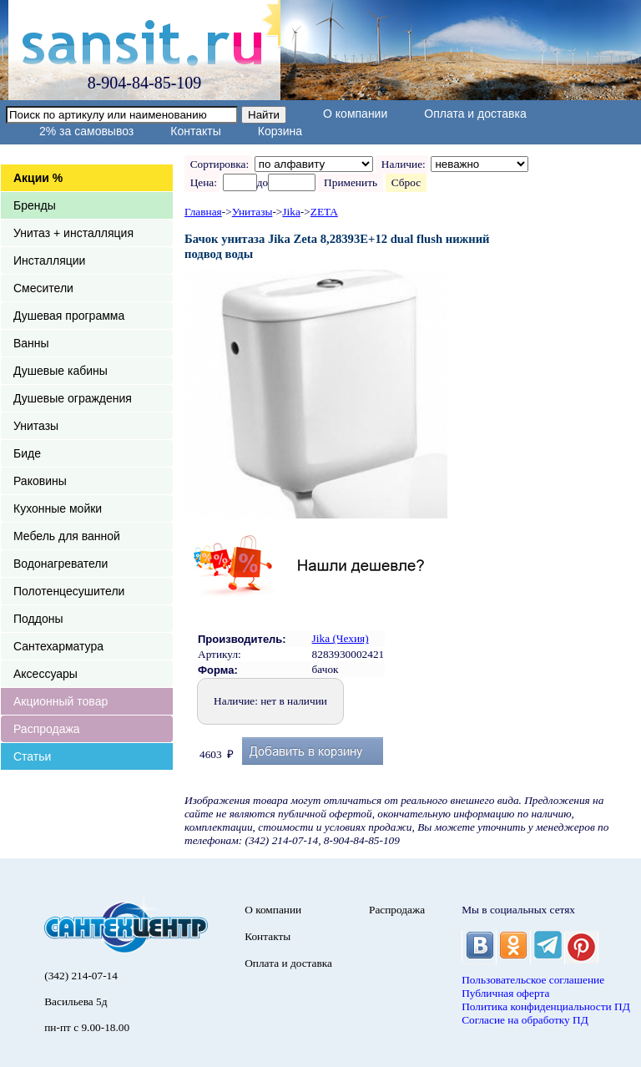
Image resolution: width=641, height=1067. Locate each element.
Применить (350, 182)
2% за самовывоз (86, 131)
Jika (291, 211)
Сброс (406, 182)
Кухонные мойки (57, 508)
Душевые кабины (60, 370)
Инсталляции (49, 260)
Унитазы (35, 425)
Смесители (43, 288)
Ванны (31, 343)
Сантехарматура (58, 646)
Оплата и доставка (475, 113)
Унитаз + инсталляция (73, 233)
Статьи (32, 756)
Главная (203, 211)
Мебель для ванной (66, 536)
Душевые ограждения (72, 398)
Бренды (34, 205)
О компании (355, 113)
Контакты (195, 131)
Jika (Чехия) (340, 638)
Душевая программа (68, 315)
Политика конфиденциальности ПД (546, 1006)
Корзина (280, 131)
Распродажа (46, 729)
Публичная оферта (505, 993)
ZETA (324, 211)
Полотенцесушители (68, 591)
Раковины (40, 481)
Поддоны (38, 618)
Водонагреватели (60, 563)
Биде (27, 453)
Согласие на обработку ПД (525, 1020)
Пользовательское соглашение (533, 979)
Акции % (38, 178)
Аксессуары (45, 673)
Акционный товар (60, 701)
